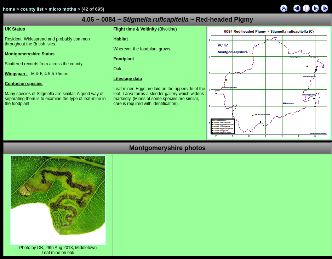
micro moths (62, 9)
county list (32, 9)
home (9, 9)
